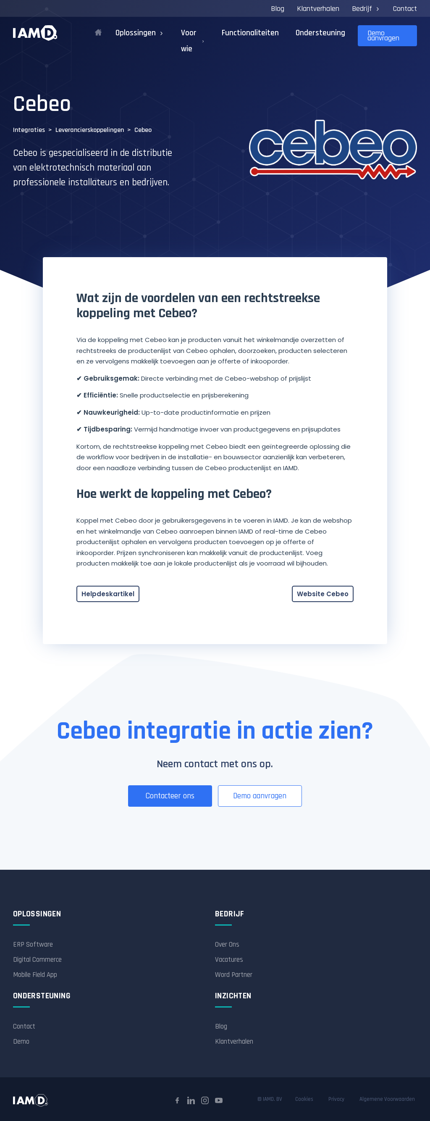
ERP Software (33, 944)
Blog (277, 8)
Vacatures (229, 959)
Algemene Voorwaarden (387, 1099)
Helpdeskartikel (107, 593)
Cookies (304, 1099)
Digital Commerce (37, 959)
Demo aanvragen (383, 35)
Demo (21, 1041)
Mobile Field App (35, 974)
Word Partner (233, 974)
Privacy (336, 1099)
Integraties (29, 130)
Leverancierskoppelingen (89, 130)
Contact (405, 8)
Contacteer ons (169, 796)
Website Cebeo (323, 593)
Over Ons (227, 944)
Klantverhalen (318, 8)
